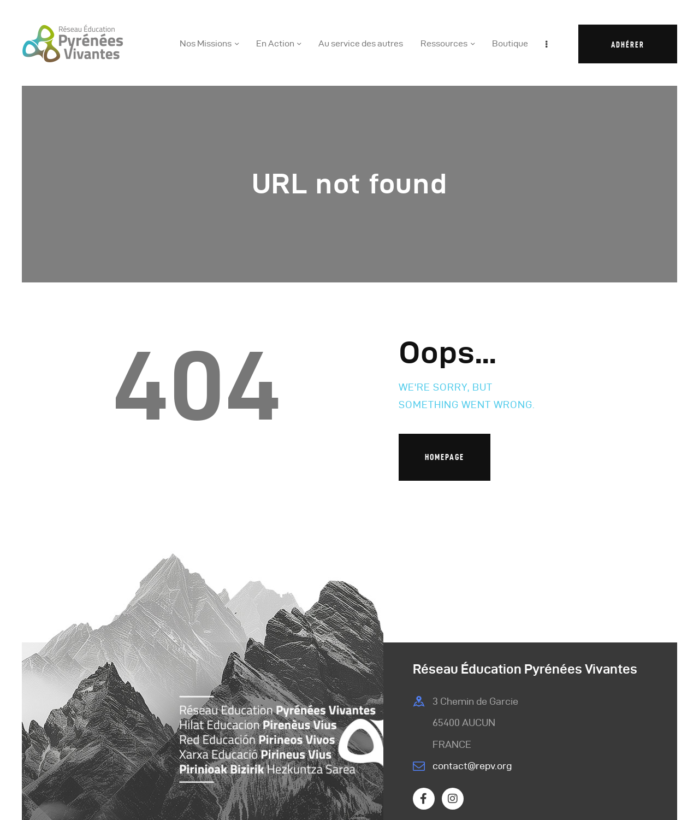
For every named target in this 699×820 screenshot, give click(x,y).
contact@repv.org (472, 765)
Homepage (444, 457)
